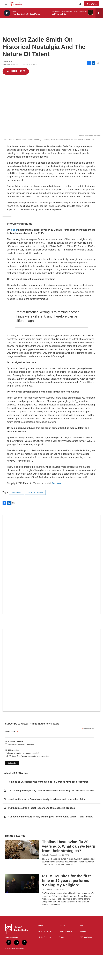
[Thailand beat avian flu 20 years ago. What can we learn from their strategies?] (22, 849)
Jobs (81, 926)
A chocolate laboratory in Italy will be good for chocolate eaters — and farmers (50, 816)
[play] (7, 12)
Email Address (11, 731)
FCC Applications (86, 937)
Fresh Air (56, 483)
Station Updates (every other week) (21, 744)
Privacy (62, 937)
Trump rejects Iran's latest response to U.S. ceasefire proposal (41, 808)
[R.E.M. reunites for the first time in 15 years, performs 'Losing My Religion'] (22, 883)
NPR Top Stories (35, 492)
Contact (62, 926)
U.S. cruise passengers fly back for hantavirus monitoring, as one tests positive (51, 790)
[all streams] (99, 13)
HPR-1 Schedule (44, 931)
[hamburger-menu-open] (6, 3)
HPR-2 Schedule (44, 937)
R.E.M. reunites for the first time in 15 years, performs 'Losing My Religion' (66, 880)
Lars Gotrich (47, 889)
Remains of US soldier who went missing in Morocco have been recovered (48, 782)
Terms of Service (65, 931)
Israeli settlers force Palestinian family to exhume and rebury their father (47, 799)
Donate (93, 4)
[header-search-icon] (80, 4)
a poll (14, 230)
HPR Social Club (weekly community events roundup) (28, 756)
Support (82, 931)
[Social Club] (51, 670)
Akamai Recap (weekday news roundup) (23, 753)
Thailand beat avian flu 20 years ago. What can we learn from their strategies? (68, 846)
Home (40, 926)
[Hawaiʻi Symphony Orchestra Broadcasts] (51, 564)
